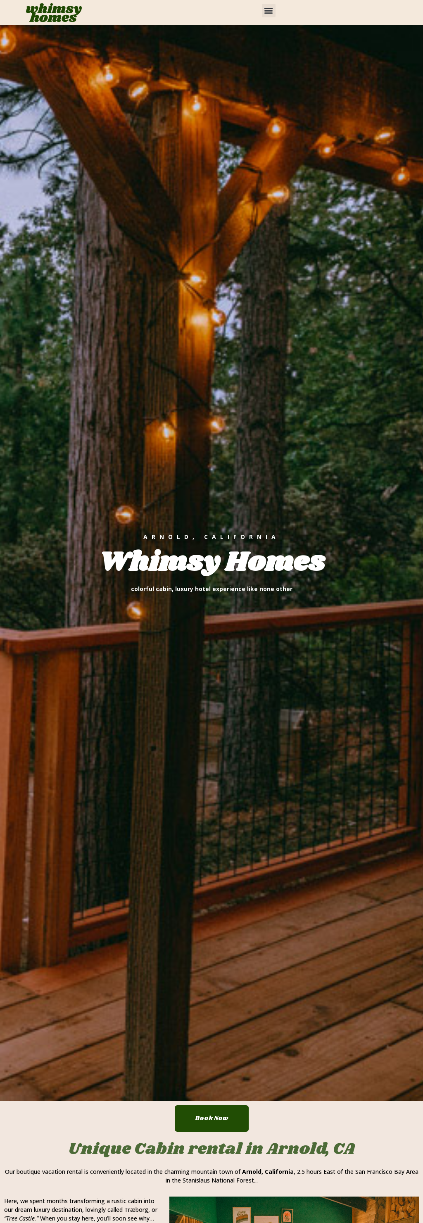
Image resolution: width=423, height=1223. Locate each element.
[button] (269, 10)
